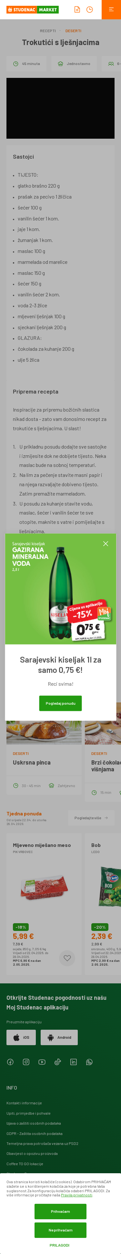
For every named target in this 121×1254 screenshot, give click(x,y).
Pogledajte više (91, 817)
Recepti (48, 30)
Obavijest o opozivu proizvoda (32, 1153)
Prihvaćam (60, 1211)
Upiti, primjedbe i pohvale (28, 1113)
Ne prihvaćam (61, 1230)
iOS (21, 1037)
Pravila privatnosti (76, 1195)
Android (59, 1037)
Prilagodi (59, 1245)
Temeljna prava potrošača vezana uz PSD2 (42, 1143)
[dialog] (60, 1213)
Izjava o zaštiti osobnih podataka (33, 1123)
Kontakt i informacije (24, 1103)
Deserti (73, 30)
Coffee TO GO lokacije (24, 1163)
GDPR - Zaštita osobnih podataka (34, 1133)
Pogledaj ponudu (61, 703)
